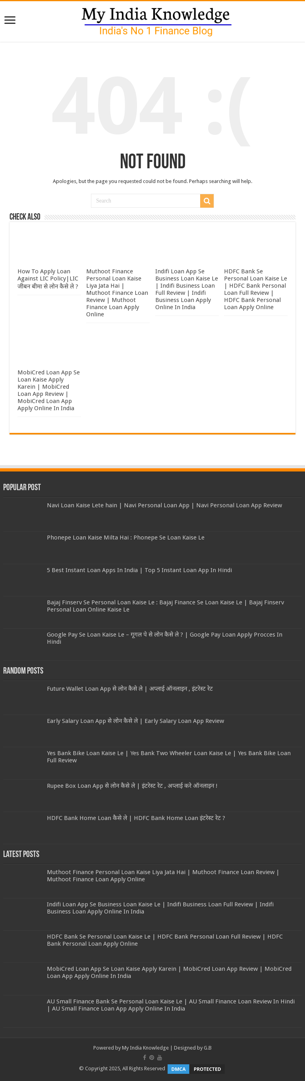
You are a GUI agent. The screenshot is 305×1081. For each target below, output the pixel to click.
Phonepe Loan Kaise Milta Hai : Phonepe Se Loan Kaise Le (126, 537)
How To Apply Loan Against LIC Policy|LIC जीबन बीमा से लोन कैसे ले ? (47, 279)
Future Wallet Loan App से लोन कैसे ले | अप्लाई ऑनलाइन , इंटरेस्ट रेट (130, 688)
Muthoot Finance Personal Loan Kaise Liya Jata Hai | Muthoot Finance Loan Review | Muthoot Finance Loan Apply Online (117, 293)
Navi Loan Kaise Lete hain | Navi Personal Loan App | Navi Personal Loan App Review (164, 505)
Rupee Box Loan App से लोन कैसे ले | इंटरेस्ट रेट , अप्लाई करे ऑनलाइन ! (132, 785)
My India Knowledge (145, 1048)
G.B (208, 1048)
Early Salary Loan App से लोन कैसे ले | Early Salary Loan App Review (135, 721)
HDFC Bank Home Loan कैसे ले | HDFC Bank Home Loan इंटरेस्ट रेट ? (136, 818)
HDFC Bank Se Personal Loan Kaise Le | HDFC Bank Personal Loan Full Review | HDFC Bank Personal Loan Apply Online (255, 289)
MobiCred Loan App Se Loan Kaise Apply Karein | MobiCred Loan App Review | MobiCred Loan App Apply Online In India (48, 390)
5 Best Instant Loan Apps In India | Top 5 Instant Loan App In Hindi (139, 570)
